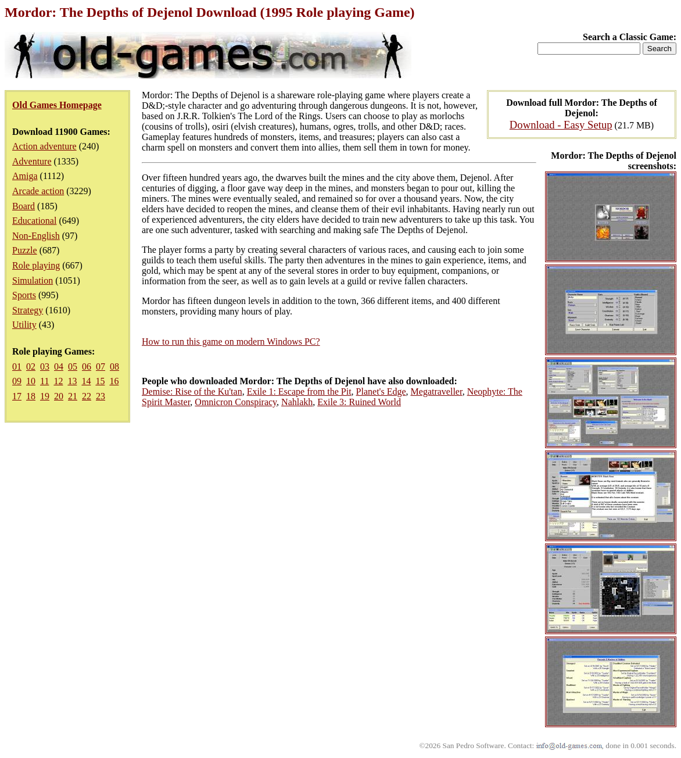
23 (100, 396)
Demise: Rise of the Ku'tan (192, 391)
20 (58, 396)
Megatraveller (437, 391)
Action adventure (44, 146)
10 (30, 381)
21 (72, 396)
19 (44, 396)
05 (72, 366)
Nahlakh (297, 402)
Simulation (32, 280)
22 (86, 396)
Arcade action (38, 191)
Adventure (32, 161)
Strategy (27, 310)
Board (23, 206)
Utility (24, 325)
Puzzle (24, 250)
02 (30, 366)
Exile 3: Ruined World (359, 402)
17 (16, 396)
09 (16, 381)
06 (86, 366)
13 (72, 381)
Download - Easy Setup (561, 125)
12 (58, 381)
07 (100, 366)
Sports (24, 295)
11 (44, 381)
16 (114, 381)
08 (114, 366)
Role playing (36, 265)
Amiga (25, 176)
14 (86, 381)
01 (16, 366)
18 (30, 396)
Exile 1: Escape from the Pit (299, 391)
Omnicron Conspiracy (236, 402)
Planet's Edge (381, 391)
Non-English (36, 236)
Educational (34, 221)
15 (100, 381)
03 (44, 366)
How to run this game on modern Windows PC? (231, 341)
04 (58, 366)
